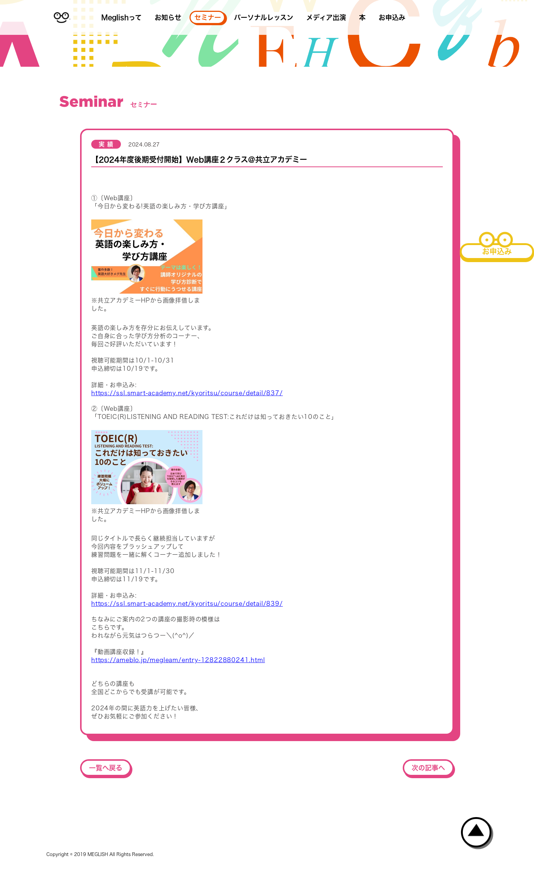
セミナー (207, 17)
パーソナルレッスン (263, 17)
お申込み (392, 17)
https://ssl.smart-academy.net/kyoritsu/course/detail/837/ (187, 393)
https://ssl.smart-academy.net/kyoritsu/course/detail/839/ (187, 604)
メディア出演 (326, 17)
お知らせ (168, 17)
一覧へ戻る (105, 767)
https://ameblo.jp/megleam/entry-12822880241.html (178, 660)
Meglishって (121, 17)
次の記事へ (428, 767)
